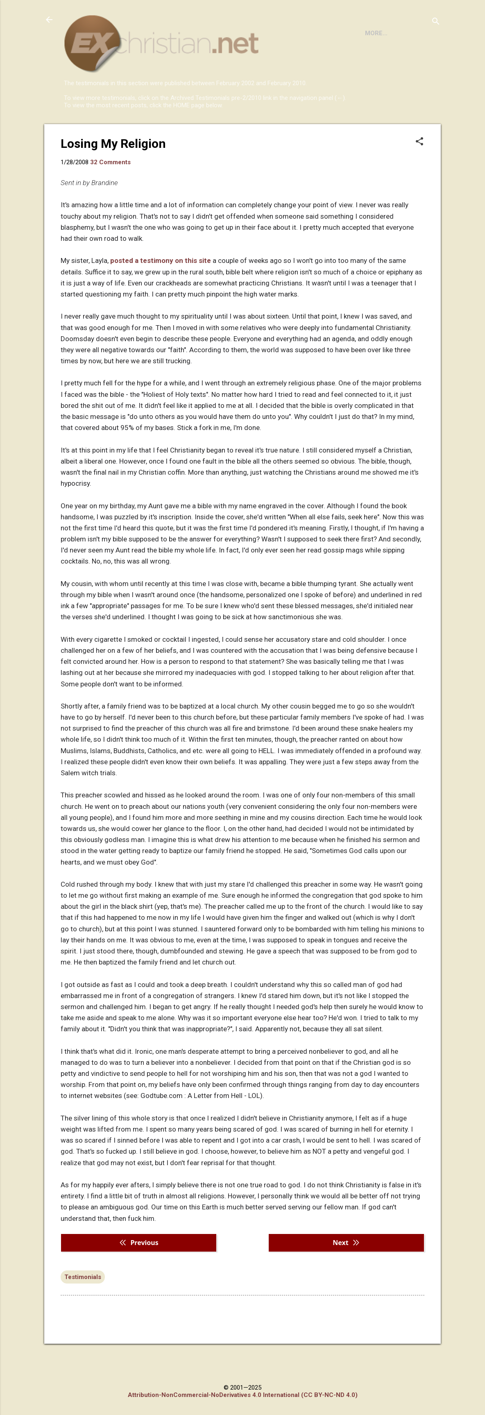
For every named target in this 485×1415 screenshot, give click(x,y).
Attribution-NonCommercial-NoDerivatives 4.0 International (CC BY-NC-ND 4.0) (243, 1395)
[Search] (436, 22)
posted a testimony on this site (160, 294)
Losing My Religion (113, 177)
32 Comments (110, 195)
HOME (79, 131)
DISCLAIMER (157, 131)
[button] (419, 175)
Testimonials (82, 1310)
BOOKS (113, 131)
